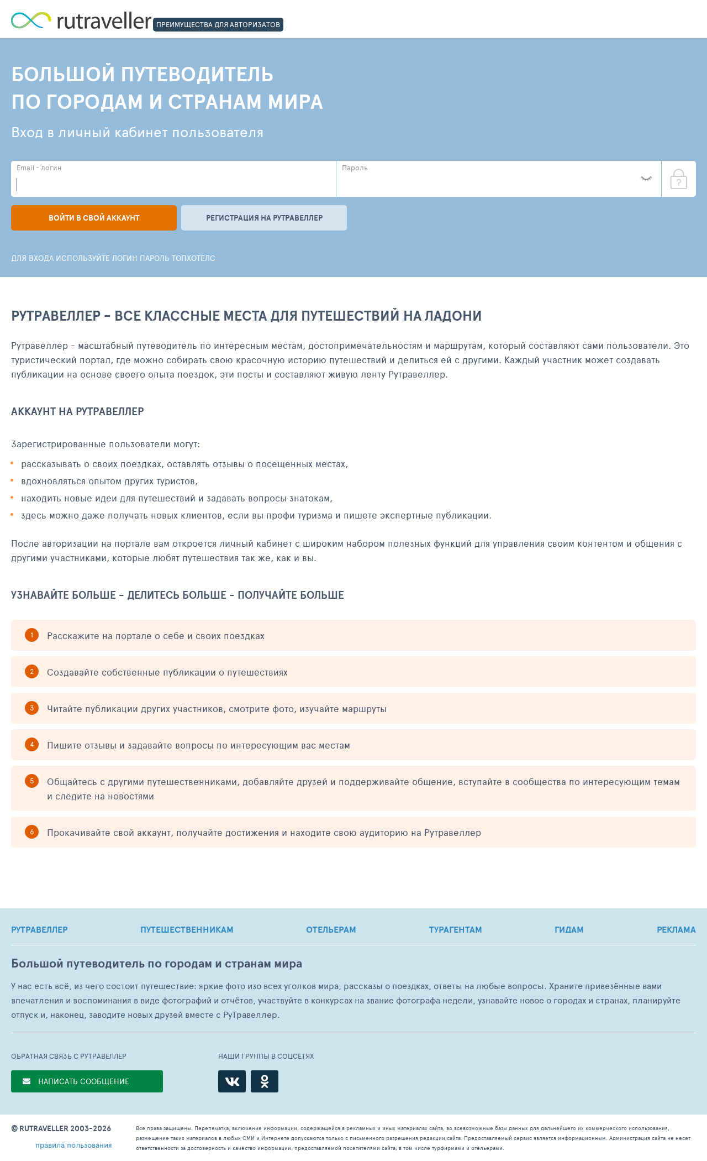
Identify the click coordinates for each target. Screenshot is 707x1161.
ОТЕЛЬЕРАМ (331, 929)
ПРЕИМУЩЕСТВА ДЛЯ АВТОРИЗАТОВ (218, 24)
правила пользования (73, 1144)
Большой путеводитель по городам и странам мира (156, 963)
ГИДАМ (569, 929)
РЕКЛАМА (676, 929)
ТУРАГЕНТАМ (455, 929)
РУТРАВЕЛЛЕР (39, 929)
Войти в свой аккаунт (94, 217)
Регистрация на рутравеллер (264, 217)
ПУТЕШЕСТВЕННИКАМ (187, 929)
